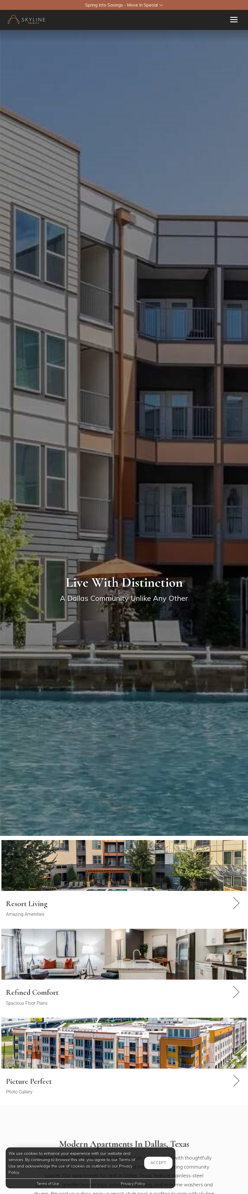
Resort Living (27, 903)
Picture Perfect (29, 1081)
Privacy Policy (133, 1183)
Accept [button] (158, 1162)
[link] (124, 908)
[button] (124, 5)
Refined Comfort (32, 992)
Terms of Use (48, 1183)
